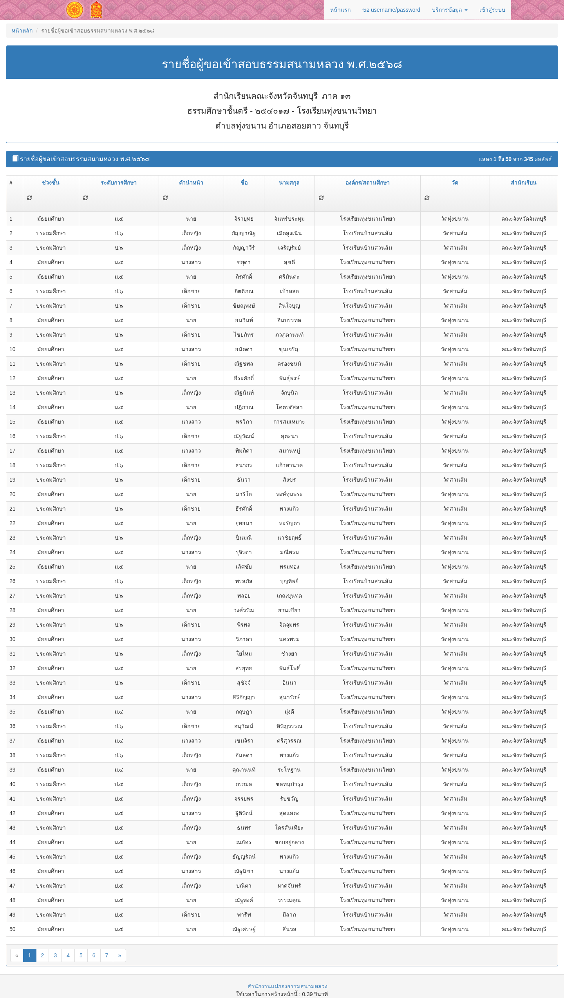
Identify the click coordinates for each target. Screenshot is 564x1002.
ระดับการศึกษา (119, 182)
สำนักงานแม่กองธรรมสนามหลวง (287, 986)
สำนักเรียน (524, 182)
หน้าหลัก (22, 30)
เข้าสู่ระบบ (492, 10)
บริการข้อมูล (450, 10)
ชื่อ (244, 182)
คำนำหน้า (191, 182)
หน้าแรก (340, 10)
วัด (455, 182)
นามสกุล (289, 182)
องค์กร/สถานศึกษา (367, 182)
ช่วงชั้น (51, 182)
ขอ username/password (391, 10)
